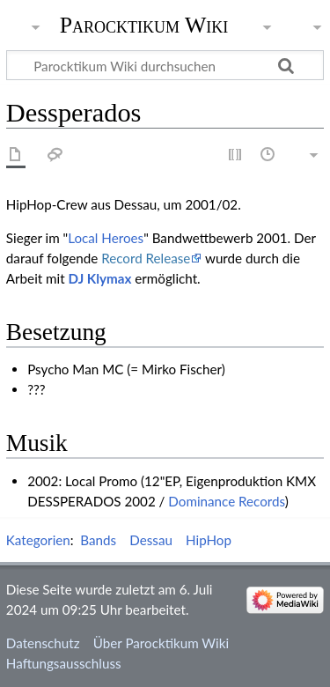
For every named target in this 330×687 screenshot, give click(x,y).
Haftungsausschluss (63, 663)
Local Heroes (105, 238)
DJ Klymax (100, 278)
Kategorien (38, 540)
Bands (98, 540)
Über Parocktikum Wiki (161, 643)
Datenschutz (43, 643)
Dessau (150, 540)
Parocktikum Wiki (144, 23)
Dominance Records (226, 501)
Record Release (145, 258)
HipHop (208, 540)
